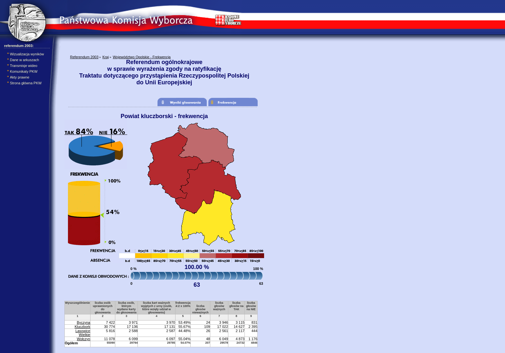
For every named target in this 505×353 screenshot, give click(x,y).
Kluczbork (82, 327)
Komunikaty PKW (24, 71)
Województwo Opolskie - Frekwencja (142, 57)
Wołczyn (83, 339)
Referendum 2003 (84, 57)
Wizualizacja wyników (27, 54)
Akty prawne (20, 77)
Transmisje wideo (23, 66)
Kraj (105, 57)
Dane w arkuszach (24, 60)
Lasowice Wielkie (82, 333)
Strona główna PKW (26, 83)
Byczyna (83, 322)
